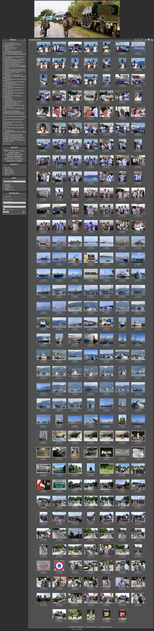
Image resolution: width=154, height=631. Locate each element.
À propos (7, 188)
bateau (17, 153)
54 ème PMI (8, 100)
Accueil (32, 40)
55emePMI (8, 98)
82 (93, 627)
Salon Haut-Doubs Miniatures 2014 (14, 113)
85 (98, 627)
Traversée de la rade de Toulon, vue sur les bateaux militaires (14, 63)
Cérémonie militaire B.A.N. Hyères (14, 65)
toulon (19, 161)
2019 (6, 150)
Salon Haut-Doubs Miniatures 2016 (14, 108)
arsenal (11, 153)
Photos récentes (9, 170)
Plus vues (7, 167)
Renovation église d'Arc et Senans (14, 127)
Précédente (79, 627)
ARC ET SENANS (10, 43)
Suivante (103, 627)
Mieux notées (8, 169)
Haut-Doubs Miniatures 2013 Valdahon (15, 116)
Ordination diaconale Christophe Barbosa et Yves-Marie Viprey (13, 135)
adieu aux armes (14, 151)
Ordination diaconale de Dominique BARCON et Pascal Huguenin (13, 138)
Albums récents (9, 171)
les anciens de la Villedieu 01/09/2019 (15, 54)
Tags (6, 184)
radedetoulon (11, 161)
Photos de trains (9, 47)
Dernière (109, 627)
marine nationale (14, 157)
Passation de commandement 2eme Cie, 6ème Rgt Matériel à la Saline (14, 70)
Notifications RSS (9, 189)
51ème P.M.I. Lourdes (11, 104)
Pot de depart (19, 159)
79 (87, 627)
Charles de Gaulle (11, 154)
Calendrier (7, 174)
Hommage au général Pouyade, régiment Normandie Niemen (12, 52)
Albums (13, 40)
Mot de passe (7, 205)
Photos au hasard (9, 173)
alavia (22, 151)
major (21, 154)
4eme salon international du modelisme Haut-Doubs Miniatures (12, 111)
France (7, 50)
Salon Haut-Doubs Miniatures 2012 (14, 119)
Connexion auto (8, 209)
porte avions (9, 159)
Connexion (8, 196)
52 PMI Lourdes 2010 (11, 102)
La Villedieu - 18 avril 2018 (12, 75)
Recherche (8, 185)
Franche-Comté (9, 48)
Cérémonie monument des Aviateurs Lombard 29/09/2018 (14, 82)
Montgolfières (8, 130)
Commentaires (9, 187)
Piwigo (80, 629)
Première (72, 627)
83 (95, 627)
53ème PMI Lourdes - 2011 (12, 101)
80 (89, 627)
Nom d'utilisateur (8, 201)
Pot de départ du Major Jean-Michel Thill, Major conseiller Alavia (13, 60)
